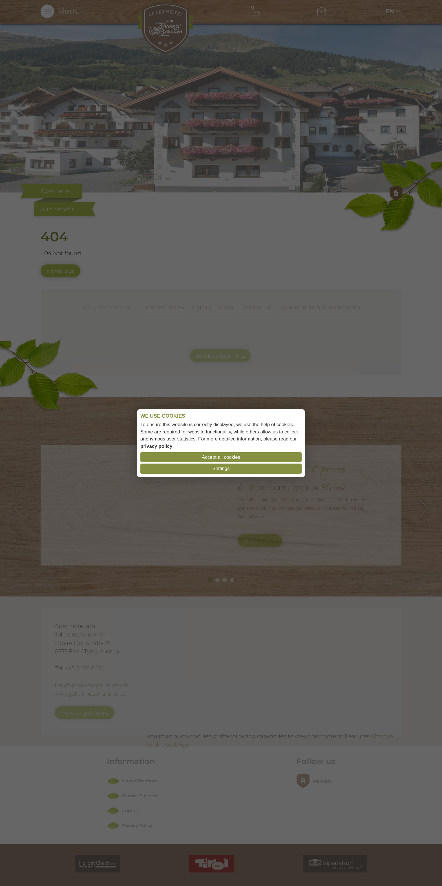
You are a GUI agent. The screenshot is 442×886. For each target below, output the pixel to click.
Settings (220, 468)
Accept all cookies (221, 457)
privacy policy (156, 446)
